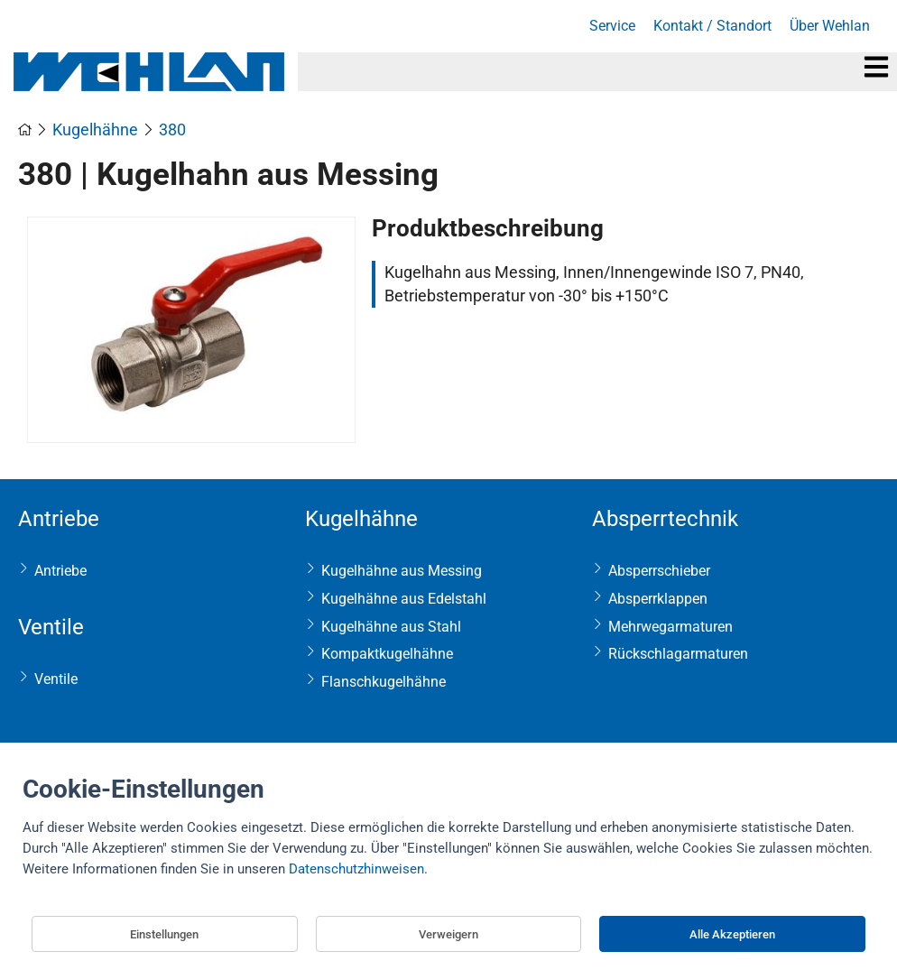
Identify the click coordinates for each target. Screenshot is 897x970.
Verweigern (448, 934)
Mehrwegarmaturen (670, 626)
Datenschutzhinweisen (356, 869)
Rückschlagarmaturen (678, 653)
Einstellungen (164, 934)
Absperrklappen (657, 598)
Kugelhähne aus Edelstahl (403, 598)
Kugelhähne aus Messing (401, 570)
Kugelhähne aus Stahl (391, 626)
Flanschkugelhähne (383, 681)
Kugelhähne (361, 518)
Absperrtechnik (665, 518)
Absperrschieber (659, 570)
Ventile (51, 627)
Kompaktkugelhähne (387, 653)
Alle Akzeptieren (732, 934)
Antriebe (58, 518)
